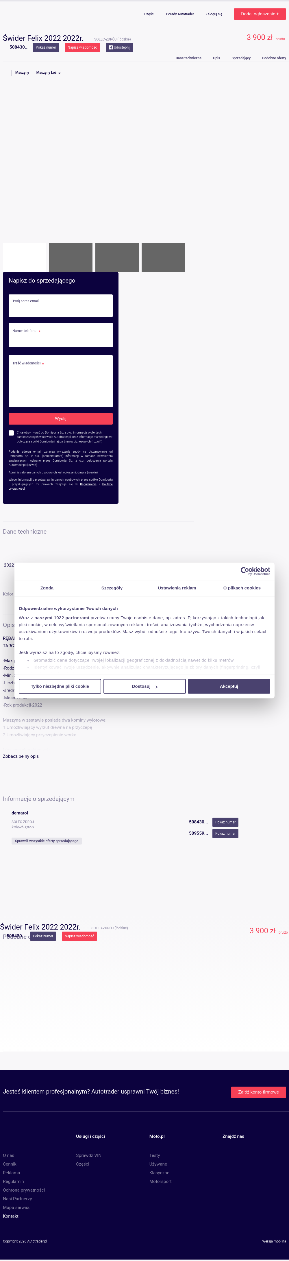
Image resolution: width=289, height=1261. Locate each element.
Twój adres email (25, 301)
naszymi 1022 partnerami (61, 617)
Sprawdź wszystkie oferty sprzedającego (46, 841)
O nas (8, 1155)
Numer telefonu (24, 331)
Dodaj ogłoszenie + (260, 13)
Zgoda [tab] (47, 587)
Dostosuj (145, 686)
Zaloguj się (214, 14)
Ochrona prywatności (24, 1190)
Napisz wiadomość (82, 47)
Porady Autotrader (180, 14)
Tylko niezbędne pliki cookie (60, 686)
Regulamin (13, 1181)
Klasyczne (159, 1172)
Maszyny (22, 73)
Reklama (11, 1172)
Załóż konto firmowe (258, 1092)
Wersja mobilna (274, 1242)
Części (149, 14)
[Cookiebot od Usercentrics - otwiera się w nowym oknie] (245, 571)
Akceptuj (229, 686)
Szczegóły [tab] (112, 587)
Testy (154, 1155)
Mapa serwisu (17, 1207)
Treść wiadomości (26, 363)
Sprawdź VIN (88, 1155)
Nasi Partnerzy (17, 1198)
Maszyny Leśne (48, 73)
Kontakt (10, 1216)
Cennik (9, 1164)
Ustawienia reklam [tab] (177, 587)
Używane (158, 1164)
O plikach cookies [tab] (242, 587)
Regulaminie (88, 484)
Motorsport (160, 1181)
